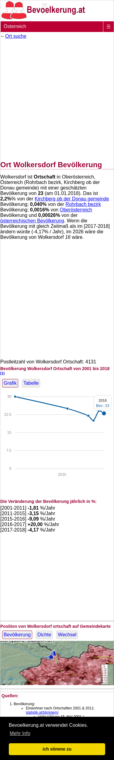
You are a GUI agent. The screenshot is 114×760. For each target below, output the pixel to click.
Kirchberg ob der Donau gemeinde (72, 198)
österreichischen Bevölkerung (32, 220)
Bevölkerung (17, 634)
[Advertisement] (57, 98)
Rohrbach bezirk (83, 204)
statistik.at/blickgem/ (42, 712)
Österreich (15, 26)
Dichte (44, 634)
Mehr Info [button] (20, 733)
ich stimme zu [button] (57, 749)
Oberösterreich (76, 209)
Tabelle (31, 383)
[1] (2, 373)
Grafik (10, 383)
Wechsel (67, 634)
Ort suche (15, 36)
